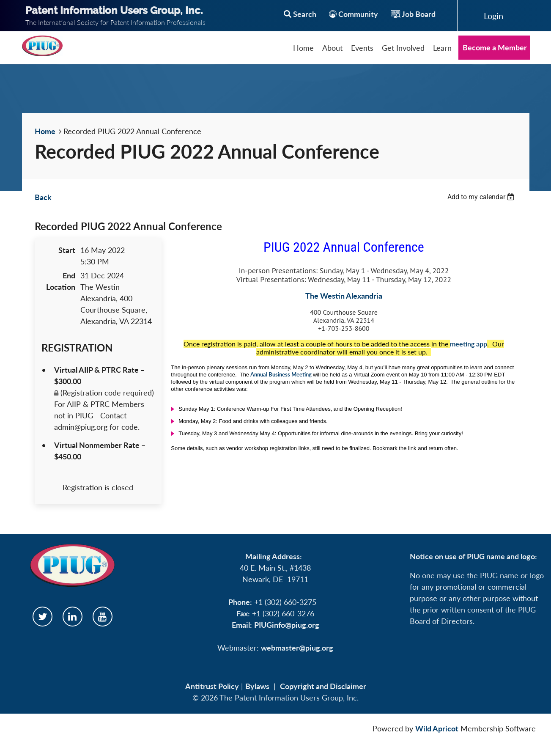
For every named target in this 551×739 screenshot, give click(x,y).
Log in (493, 15)
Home (45, 131)
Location (60, 286)
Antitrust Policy (212, 686)
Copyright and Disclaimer (323, 686)
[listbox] (482, 197)
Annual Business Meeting (281, 374)
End (69, 275)
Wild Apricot (436, 728)
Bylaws (257, 686)
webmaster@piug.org (297, 647)
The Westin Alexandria (343, 295)
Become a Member (495, 47)
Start (66, 250)
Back (43, 197)
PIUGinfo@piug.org (286, 624)
